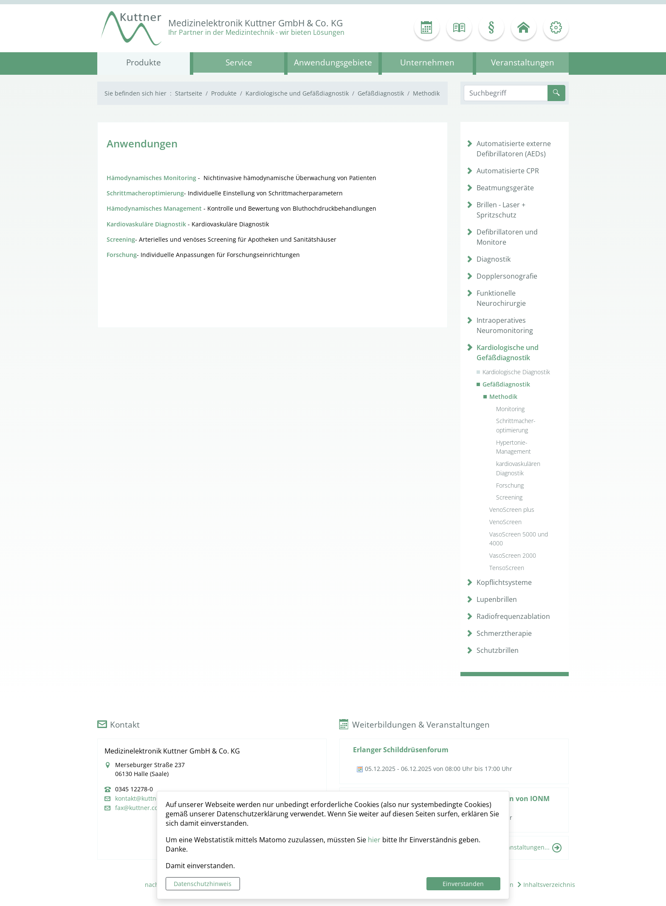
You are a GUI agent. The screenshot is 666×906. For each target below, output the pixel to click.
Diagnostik (494, 259)
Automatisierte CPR (508, 170)
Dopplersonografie (507, 276)
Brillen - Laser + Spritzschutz (501, 210)
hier (374, 839)
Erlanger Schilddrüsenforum (401, 749)
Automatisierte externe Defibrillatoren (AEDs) (514, 148)
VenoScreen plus (511, 509)
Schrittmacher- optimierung (516, 425)
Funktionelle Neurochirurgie (501, 298)
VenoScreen (505, 522)
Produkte (224, 93)
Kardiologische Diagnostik (516, 372)
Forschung (510, 485)
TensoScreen (506, 568)
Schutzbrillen (498, 650)
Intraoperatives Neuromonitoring (505, 325)
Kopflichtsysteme (504, 582)
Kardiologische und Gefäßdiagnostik (297, 93)
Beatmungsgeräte (505, 187)
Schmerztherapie (504, 633)
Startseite (188, 93)
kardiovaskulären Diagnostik (518, 468)
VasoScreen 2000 (512, 555)
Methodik (503, 396)
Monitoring (510, 409)
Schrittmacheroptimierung (145, 193)
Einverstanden (463, 884)
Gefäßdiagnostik (381, 93)
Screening (509, 497)
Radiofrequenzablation (513, 616)
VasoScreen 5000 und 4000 (518, 539)
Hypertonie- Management (513, 447)
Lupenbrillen (497, 599)
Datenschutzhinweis (202, 884)
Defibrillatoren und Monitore (507, 237)
